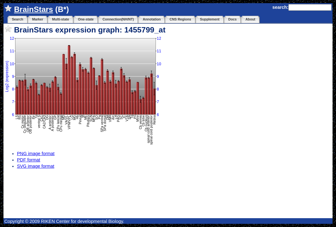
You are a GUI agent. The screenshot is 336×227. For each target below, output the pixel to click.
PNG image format (36, 153)
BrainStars (33, 9)
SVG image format (35, 166)
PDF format (28, 159)
